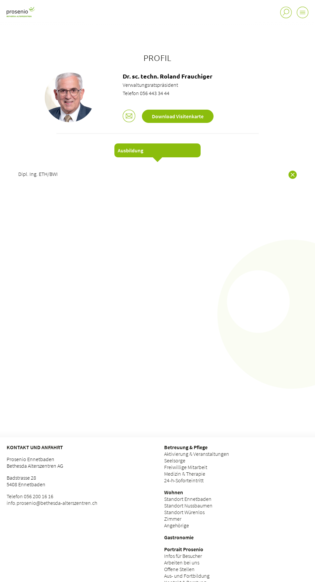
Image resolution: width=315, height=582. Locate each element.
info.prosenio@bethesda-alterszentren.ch (52, 503)
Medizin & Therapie (184, 473)
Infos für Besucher (183, 556)
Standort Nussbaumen (188, 505)
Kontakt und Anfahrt (35, 447)
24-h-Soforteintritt (184, 480)
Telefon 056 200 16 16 (30, 496)
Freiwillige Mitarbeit (185, 467)
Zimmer (172, 518)
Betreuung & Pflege (186, 447)
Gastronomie (179, 537)
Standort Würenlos (184, 512)
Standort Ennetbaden (188, 499)
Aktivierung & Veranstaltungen (196, 453)
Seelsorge (174, 460)
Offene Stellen (179, 569)
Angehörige (176, 525)
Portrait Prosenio (183, 549)
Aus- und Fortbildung (187, 575)
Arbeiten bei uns (181, 562)
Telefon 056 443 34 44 (146, 93)
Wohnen (173, 492)
